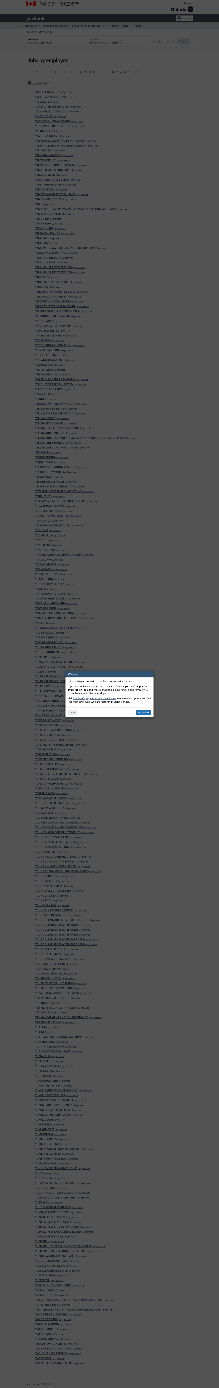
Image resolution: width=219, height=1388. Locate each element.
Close (72, 712)
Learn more (143, 712)
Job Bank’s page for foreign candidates (94, 698)
